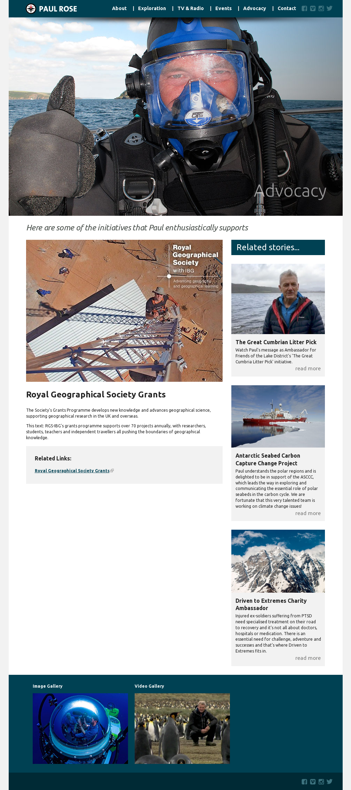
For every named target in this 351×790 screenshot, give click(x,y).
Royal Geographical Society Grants (74, 470)
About (119, 8)
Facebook (305, 8)
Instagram (321, 8)
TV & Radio (190, 8)
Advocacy (254, 8)
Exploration (152, 8)
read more (308, 368)
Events (223, 8)
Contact (287, 8)
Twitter (331, 8)
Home (43, 8)
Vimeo (313, 8)
